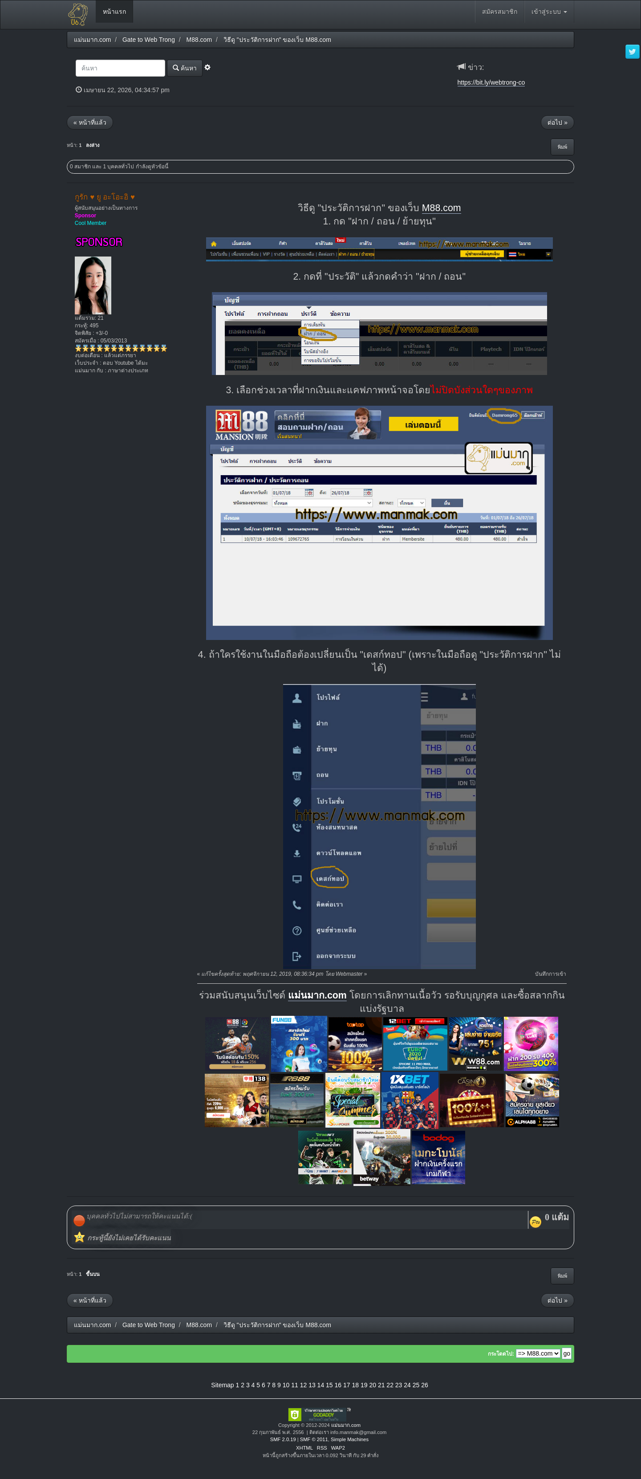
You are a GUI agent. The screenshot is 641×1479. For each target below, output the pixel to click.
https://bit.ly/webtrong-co (491, 82)
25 (416, 1385)
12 (303, 1385)
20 (372, 1385)
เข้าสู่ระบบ (549, 11)
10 (286, 1385)
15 (329, 1385)
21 (381, 1385)
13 (312, 1385)
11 (294, 1385)
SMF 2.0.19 (283, 1439)
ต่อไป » (558, 122)
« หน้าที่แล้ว (89, 122)
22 (390, 1385)
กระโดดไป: (501, 1354)
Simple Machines (350, 1439)
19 (364, 1385)
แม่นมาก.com (317, 995)
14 (321, 1385)
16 (338, 1385)
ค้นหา (185, 68)
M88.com (441, 208)
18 (355, 1385)
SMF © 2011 (314, 1439)
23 (398, 1385)
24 (407, 1385)
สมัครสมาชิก (499, 11)
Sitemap (222, 1385)
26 (424, 1385)
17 (346, 1385)
